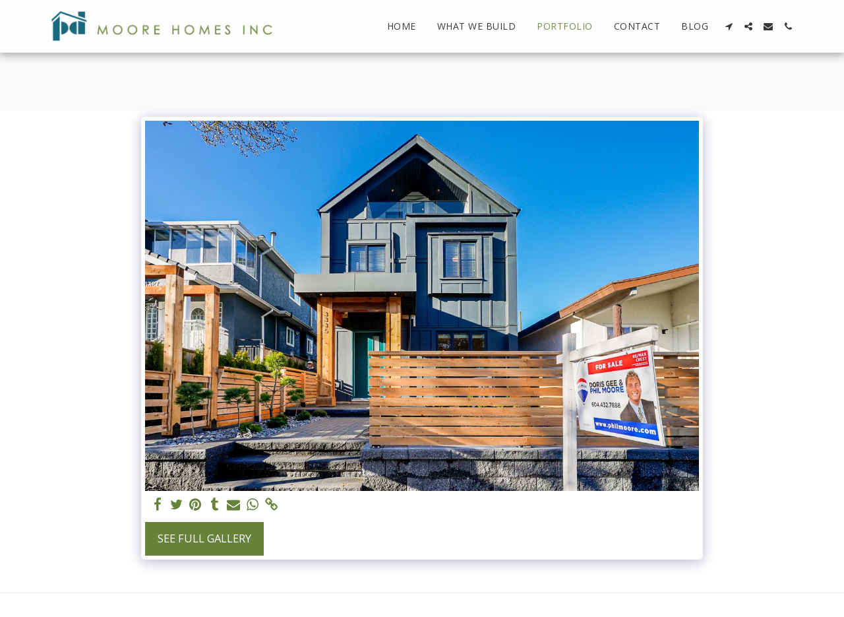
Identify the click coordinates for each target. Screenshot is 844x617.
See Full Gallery (204, 538)
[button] (728, 26)
